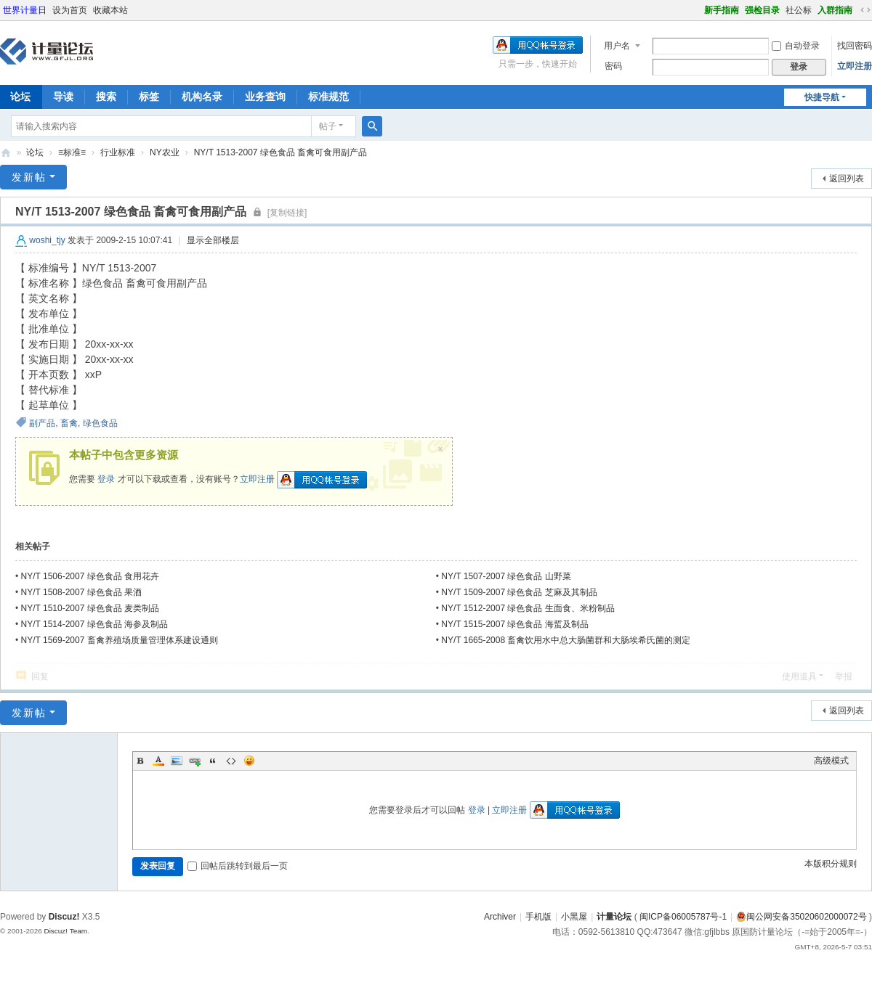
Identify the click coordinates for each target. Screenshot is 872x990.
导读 (63, 96)
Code (231, 760)
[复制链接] (287, 213)
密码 (613, 66)
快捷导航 (821, 97)
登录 (106, 479)
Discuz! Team (65, 931)
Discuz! (64, 917)
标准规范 (328, 96)
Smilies (249, 760)
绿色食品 (100, 423)
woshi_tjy (47, 240)
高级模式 (831, 761)
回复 (40, 676)
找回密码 (854, 46)
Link (194, 760)
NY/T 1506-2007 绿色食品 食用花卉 (90, 576)
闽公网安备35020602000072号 (801, 917)
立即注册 (854, 66)
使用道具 (799, 676)
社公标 (799, 10)
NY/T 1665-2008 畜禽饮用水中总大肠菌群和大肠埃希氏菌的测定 (565, 640)
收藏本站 (110, 10)
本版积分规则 (830, 864)
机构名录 (202, 96)
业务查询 (265, 96)
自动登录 (796, 46)
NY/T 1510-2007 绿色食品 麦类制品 (90, 608)
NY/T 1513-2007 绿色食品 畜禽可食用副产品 (281, 152)
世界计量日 (25, 10)
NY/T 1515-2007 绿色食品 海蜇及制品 (515, 624)
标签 (149, 96)
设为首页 (69, 10)
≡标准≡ (72, 152)
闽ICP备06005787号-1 (683, 917)
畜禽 (69, 423)
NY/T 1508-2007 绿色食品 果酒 (81, 592)
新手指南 (721, 10)
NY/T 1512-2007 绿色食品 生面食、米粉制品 (528, 608)
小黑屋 (574, 917)
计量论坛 (6, 152)
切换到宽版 (865, 10)
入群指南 (835, 10)
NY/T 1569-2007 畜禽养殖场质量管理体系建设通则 (119, 640)
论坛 (35, 152)
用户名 (617, 46)
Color (158, 760)
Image (176, 760)
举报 (843, 676)
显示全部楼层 (213, 240)
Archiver (500, 917)
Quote (213, 760)
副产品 (42, 423)
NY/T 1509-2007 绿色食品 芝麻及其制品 (519, 592)
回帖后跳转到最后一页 (237, 866)
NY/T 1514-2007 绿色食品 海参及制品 (95, 624)
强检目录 (762, 10)
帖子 (327, 126)
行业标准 (117, 152)
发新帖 (29, 177)
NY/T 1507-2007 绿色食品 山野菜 (506, 576)
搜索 (106, 96)
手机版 (538, 917)
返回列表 (846, 178)
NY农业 (164, 152)
